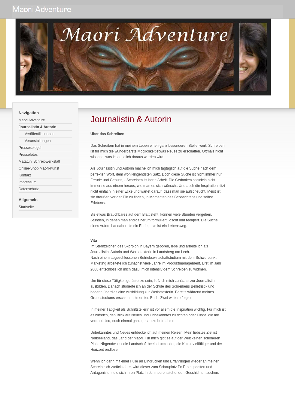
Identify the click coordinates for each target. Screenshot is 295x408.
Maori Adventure (32, 120)
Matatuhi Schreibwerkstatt (39, 161)
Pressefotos (28, 154)
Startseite (26, 207)
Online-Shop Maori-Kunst (39, 168)
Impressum (27, 182)
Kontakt (25, 175)
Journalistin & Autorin (37, 127)
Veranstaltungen (38, 141)
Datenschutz (29, 189)
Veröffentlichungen (39, 134)
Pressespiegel (30, 148)
